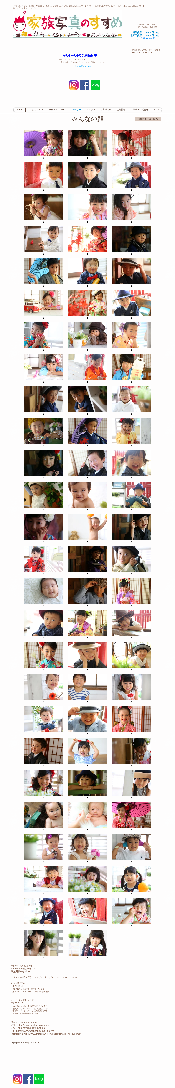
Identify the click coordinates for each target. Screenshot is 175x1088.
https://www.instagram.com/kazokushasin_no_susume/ (52, 1033)
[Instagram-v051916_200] (74, 85)
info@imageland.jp (27, 1022)
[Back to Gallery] (148, 119)
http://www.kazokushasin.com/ (33, 1025)
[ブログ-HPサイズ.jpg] (95, 85)
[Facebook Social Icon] (84, 85)
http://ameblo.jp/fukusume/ (32, 1028)
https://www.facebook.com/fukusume (35, 1030)
